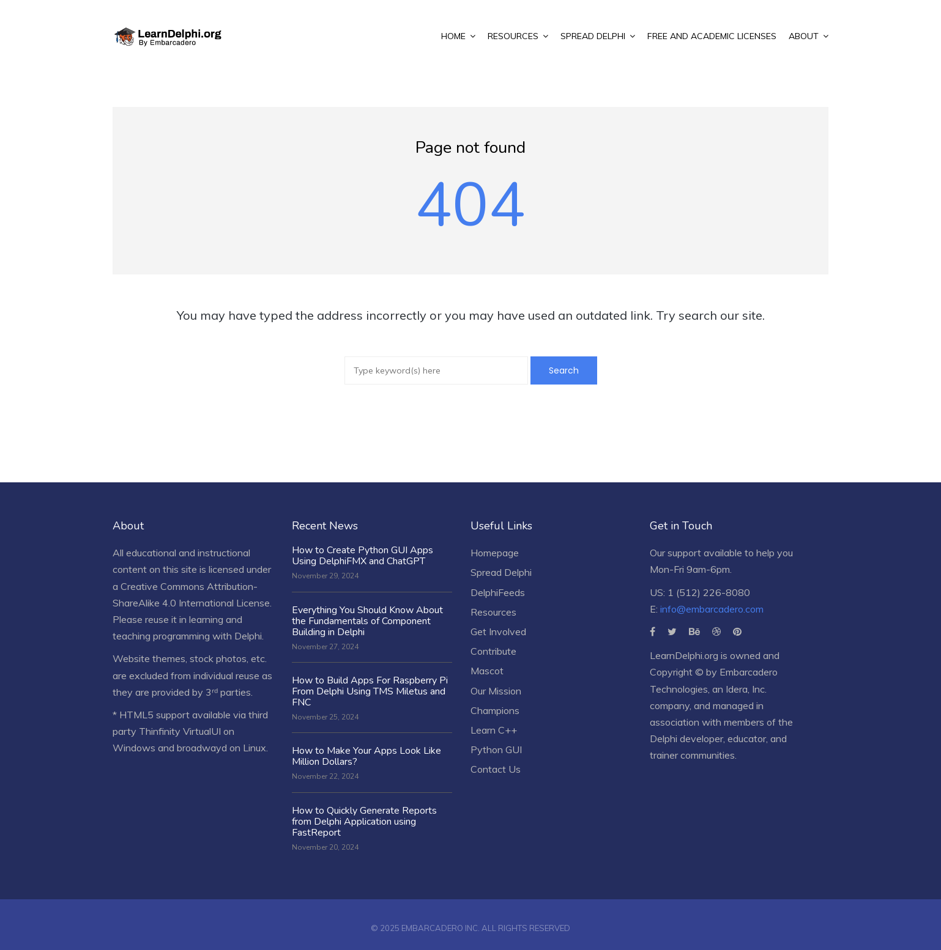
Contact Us (495, 769)
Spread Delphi (501, 572)
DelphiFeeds (497, 592)
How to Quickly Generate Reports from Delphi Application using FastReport (364, 821)
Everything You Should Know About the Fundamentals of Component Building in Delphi (367, 621)
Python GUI (496, 749)
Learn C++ (493, 730)
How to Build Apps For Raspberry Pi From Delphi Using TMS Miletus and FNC (370, 691)
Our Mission (495, 691)
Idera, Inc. (746, 689)
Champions (494, 710)
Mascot (487, 671)
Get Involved (498, 631)
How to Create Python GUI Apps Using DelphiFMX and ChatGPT (362, 555)
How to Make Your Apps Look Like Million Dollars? (366, 756)
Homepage (494, 553)
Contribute (493, 651)
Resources (493, 612)
